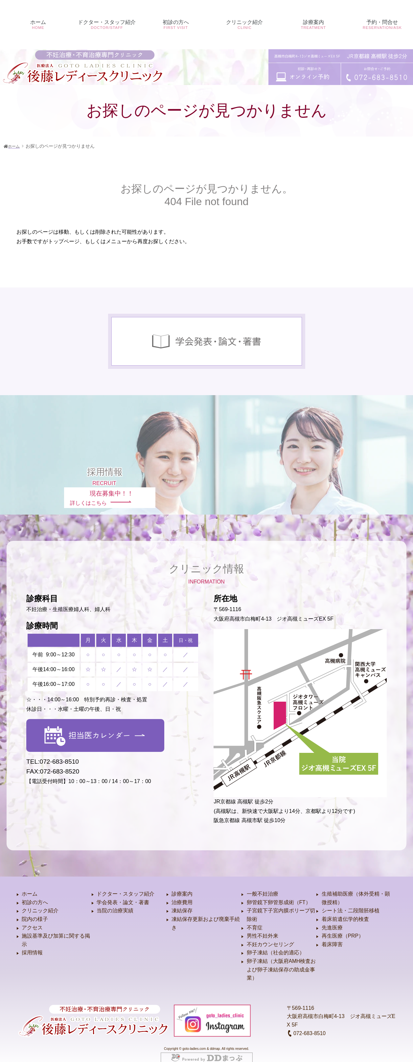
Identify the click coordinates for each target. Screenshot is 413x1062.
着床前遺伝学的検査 (345, 912)
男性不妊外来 (262, 929)
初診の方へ (172, 57)
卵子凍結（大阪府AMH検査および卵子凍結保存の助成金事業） (281, 962)
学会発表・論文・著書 (123, 895)
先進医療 (332, 920)
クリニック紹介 (40, 903)
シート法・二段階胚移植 (350, 903)
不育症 (255, 920)
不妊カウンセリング (270, 937)
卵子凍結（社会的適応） (276, 945)
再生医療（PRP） (343, 929)
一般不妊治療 (262, 887)
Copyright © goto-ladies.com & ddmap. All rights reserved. (206, 1041)
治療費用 (182, 895)
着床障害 (332, 937)
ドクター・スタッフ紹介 (125, 887)
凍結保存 (182, 903)
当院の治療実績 (115, 903)
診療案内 (182, 887)
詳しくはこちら (102, 491)
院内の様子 (35, 912)
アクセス (32, 920)
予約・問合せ (379, 57)
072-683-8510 (306, 1026)
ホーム (34, 57)
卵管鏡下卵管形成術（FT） (279, 895)
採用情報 (32, 945)
